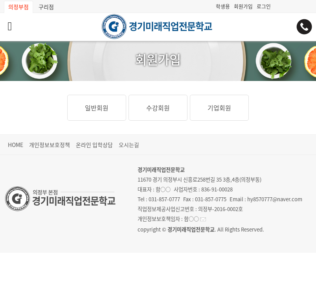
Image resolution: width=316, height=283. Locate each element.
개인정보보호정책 (49, 145)
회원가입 (243, 6)
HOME (15, 145)
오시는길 (129, 145)
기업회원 (219, 107)
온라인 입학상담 (94, 145)
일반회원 (96, 107)
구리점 (46, 7)
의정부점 (18, 7)
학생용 (223, 6)
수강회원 (158, 107)
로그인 (264, 6)
